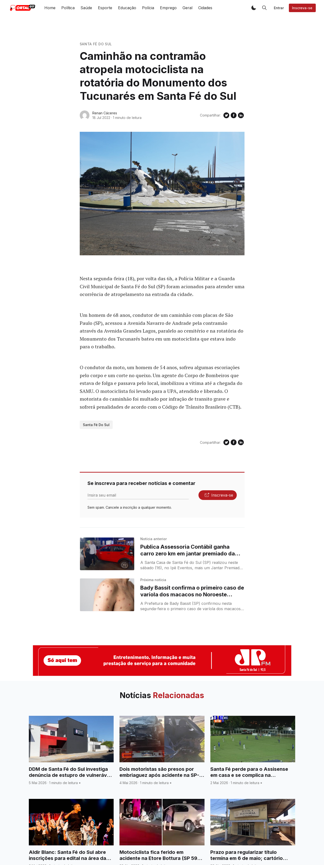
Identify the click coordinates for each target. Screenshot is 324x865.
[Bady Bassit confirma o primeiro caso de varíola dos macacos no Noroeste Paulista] (107, 594)
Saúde (86, 7)
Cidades (205, 7)
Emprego (168, 7)
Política (68, 7)
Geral (187, 7)
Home (49, 7)
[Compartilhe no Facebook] (233, 115)
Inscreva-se (302, 8)
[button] (253, 8)
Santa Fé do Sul (96, 44)
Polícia (148, 7)
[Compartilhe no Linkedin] (241, 115)
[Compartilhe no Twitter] (226, 115)
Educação (127, 7)
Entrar (279, 8)
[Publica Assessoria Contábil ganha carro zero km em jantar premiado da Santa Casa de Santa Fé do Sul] (107, 553)
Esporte (105, 7)
